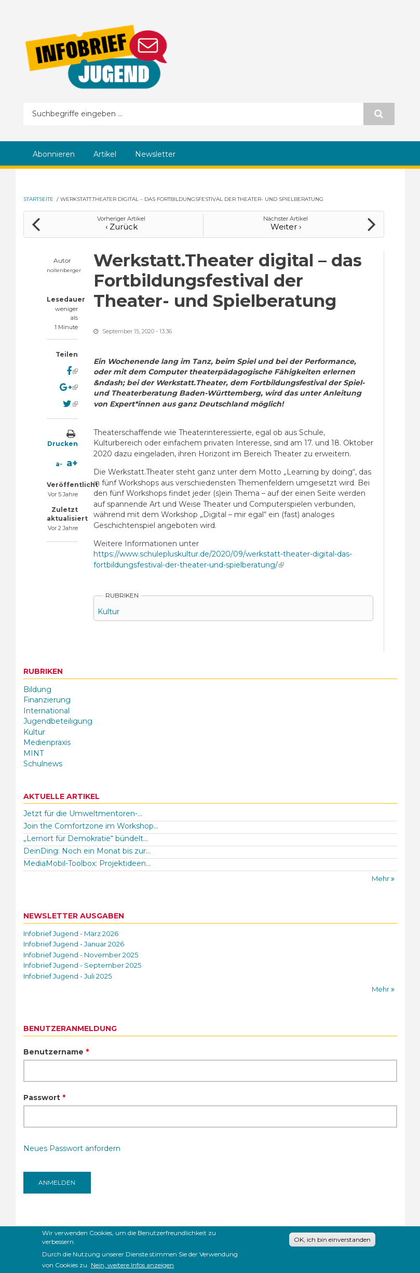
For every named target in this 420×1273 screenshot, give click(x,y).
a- (59, 464)
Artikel (104, 154)
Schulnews (42, 763)
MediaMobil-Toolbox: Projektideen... (87, 863)
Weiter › (285, 227)
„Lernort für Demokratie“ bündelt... (85, 838)
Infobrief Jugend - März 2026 (70, 933)
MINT (33, 753)
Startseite (38, 199)
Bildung (37, 689)
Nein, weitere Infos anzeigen (132, 1267)
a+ (72, 463)
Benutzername (56, 1052)
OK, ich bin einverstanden (332, 1241)
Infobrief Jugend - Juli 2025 (67, 976)
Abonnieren (54, 154)
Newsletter (155, 154)
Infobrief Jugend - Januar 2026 (73, 944)
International (46, 710)
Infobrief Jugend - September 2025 (82, 965)
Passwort (44, 1097)
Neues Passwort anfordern (71, 1148)
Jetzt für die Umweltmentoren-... (82, 813)
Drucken (62, 444)
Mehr (381, 878)
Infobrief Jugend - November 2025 (80, 955)
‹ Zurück (121, 227)
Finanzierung (47, 700)
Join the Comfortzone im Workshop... (90, 826)
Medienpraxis (47, 742)
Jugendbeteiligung (57, 721)
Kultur (108, 611)
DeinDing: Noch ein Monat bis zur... (87, 851)
